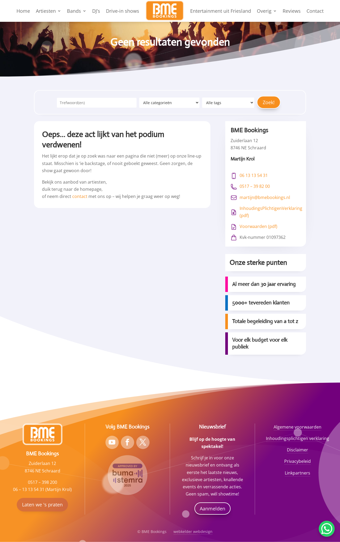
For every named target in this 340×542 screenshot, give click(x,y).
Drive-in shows (122, 11)
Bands (74, 11)
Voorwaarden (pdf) (258, 226)
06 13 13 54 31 (254, 175)
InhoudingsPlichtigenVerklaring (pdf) (271, 211)
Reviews (292, 11)
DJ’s (96, 11)
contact (79, 196)
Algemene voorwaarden (297, 427)
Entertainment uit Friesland (220, 11)
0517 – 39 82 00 (255, 186)
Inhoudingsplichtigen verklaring (297, 438)
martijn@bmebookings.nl (265, 197)
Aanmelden (212, 508)
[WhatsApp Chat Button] (327, 529)
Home (23, 11)
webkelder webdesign (192, 531)
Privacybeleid (297, 461)
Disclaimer (297, 450)
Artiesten (46, 11)
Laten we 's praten (42, 504)
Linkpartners (297, 473)
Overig (264, 11)
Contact (315, 11)
